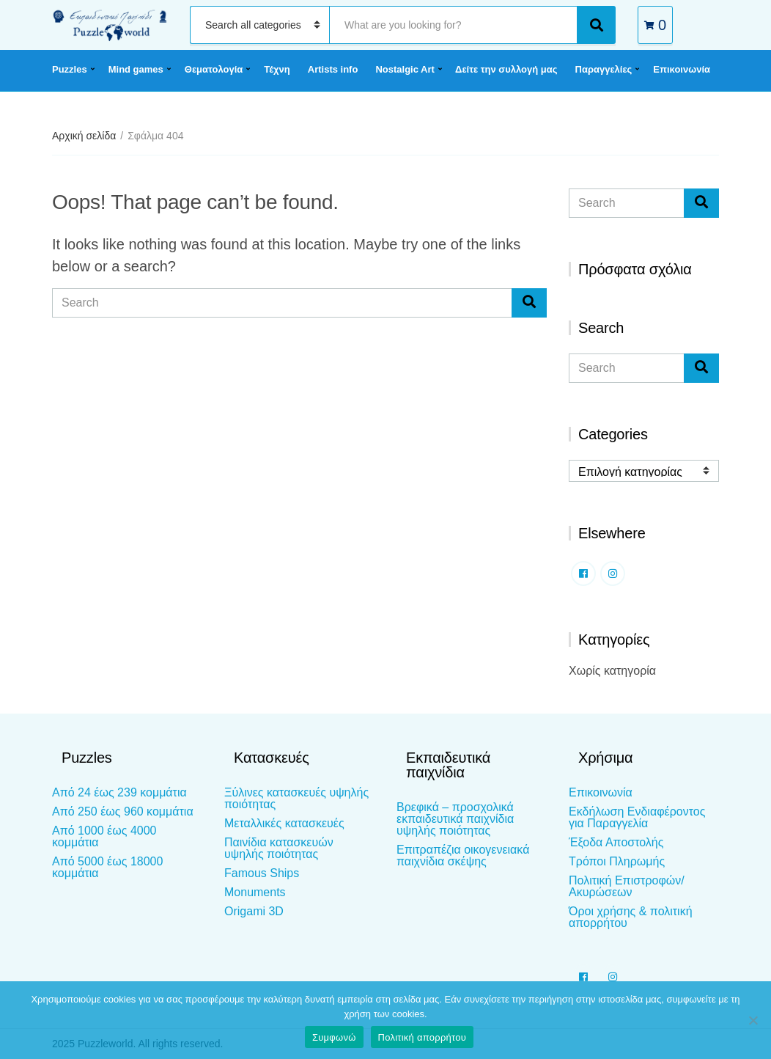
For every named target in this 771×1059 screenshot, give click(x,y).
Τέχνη (277, 69)
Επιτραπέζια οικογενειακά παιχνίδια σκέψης (462, 855)
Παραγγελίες (603, 69)
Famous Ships (261, 873)
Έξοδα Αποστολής (616, 842)
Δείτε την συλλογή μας (506, 69)
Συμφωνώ (334, 1037)
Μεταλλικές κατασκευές (284, 823)
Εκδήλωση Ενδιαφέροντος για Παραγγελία (637, 817)
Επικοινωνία (681, 69)
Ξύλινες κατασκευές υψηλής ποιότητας (296, 798)
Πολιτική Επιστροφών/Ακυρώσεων (627, 886)
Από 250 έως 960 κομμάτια (122, 811)
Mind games (135, 69)
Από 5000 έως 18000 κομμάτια (107, 867)
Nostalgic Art (404, 69)
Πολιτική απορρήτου (422, 1037)
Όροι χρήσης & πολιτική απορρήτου (631, 917)
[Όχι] (752, 1020)
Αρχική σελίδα (84, 136)
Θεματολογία (214, 69)
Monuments (255, 892)
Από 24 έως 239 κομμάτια (119, 792)
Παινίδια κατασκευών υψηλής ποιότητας (278, 848)
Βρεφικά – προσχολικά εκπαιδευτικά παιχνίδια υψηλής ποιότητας (455, 819)
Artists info (333, 69)
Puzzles (69, 69)
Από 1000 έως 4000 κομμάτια (104, 836)
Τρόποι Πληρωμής (617, 861)
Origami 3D (254, 911)
